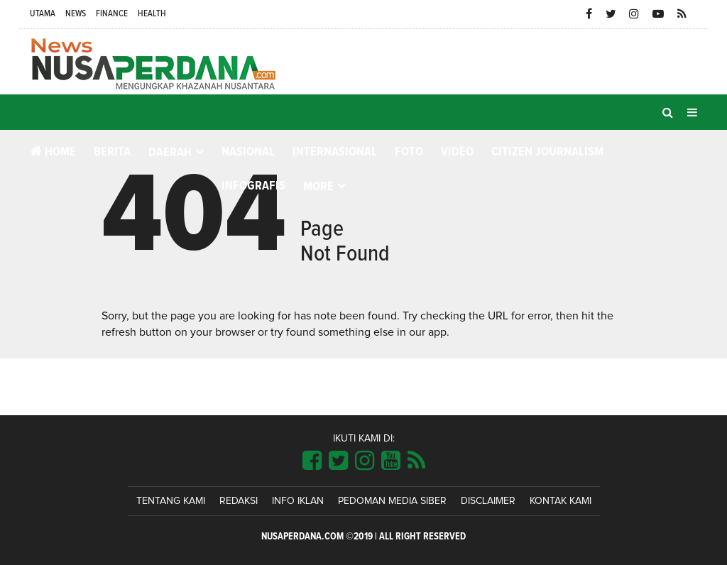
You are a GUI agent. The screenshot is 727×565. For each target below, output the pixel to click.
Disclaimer (488, 501)
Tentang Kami (170, 501)
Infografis (253, 186)
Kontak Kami (560, 501)
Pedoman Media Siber (392, 501)
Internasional (335, 152)
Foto (409, 152)
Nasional (248, 152)
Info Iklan (298, 501)
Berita (112, 152)
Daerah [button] (170, 152)
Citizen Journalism (547, 152)
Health (152, 13)
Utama (42, 13)
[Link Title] (312, 461)
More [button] (318, 186)
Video (457, 152)
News (75, 13)
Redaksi (238, 501)
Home (53, 151)
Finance (112, 13)
